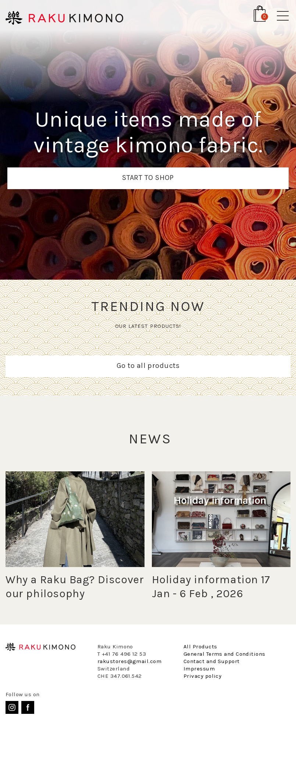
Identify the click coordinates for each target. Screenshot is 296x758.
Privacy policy (202, 676)
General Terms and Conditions (224, 654)
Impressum (199, 668)
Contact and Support (211, 661)
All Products (200, 646)
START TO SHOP (148, 177)
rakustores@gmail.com (129, 661)
